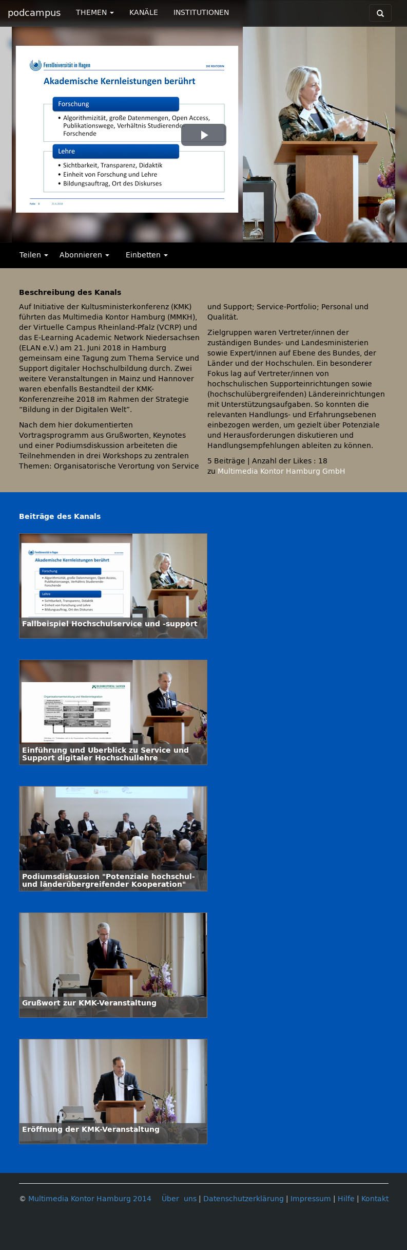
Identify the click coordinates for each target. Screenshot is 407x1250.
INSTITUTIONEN (201, 12)
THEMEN (95, 12)
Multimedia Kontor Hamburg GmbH (281, 471)
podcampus (34, 12)
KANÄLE (143, 12)
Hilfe (346, 1199)
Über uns (179, 1199)
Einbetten (147, 255)
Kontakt (375, 1199)
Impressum (310, 1199)
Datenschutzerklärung (243, 1199)
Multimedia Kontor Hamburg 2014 (89, 1199)
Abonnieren (84, 255)
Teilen (34, 255)
